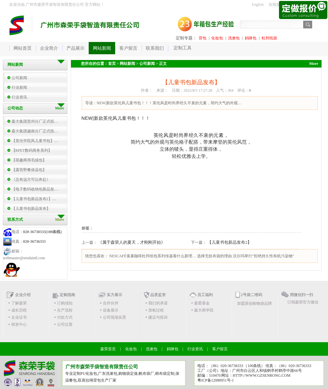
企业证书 (19, 317)
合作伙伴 (110, 303)
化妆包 (217, 38)
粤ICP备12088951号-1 (215, 380)
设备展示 (110, 310)
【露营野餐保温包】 (29, 170)
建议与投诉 (158, 317)
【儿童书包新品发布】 (31, 208)
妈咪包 (250, 38)
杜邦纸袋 (269, 38)
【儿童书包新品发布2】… (34, 199)
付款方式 (65, 317)
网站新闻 (127, 63)
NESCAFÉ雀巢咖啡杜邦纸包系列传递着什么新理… (152, 256)
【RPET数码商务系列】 (32, 150)
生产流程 (65, 310)
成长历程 (19, 310)
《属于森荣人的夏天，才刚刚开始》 (131, 242)
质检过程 (156, 310)
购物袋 (124, 373)
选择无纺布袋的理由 (214, 256)
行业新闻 (19, 87)
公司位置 (65, 324)
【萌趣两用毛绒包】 (29, 160)
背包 (202, 38)
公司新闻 (19, 78)
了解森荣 (19, 303)
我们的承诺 (158, 303)
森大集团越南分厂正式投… (35, 131)
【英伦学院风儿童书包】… (35, 140)
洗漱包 (234, 38)
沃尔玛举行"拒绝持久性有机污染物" (263, 256)
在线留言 (276, 4)
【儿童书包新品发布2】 (229, 242)
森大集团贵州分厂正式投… (35, 121)
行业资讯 (19, 97)
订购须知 (65, 303)
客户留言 (220, 349)
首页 (112, 63)
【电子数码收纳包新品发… (35, 189)
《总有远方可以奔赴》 (31, 179)
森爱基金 (202, 303)
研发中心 (19, 324)
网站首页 (23, 48)
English (258, 4)
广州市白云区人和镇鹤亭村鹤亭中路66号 (267, 370)
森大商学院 (204, 310)
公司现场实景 (114, 317)
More (59, 219)
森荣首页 (108, 349)
